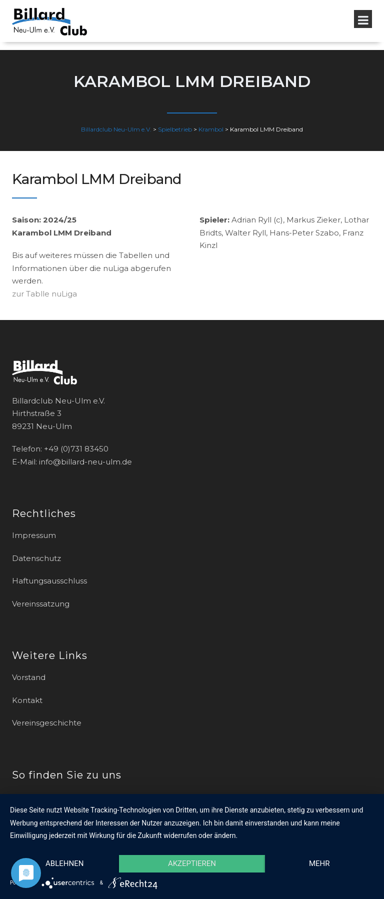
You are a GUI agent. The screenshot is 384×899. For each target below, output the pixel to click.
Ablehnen (65, 863)
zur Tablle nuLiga (44, 293)
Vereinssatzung (41, 603)
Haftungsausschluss (49, 581)
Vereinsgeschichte (47, 723)
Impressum (34, 535)
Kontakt (27, 700)
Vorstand (29, 677)
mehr (319, 863)
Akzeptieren (192, 863)
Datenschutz (36, 558)
